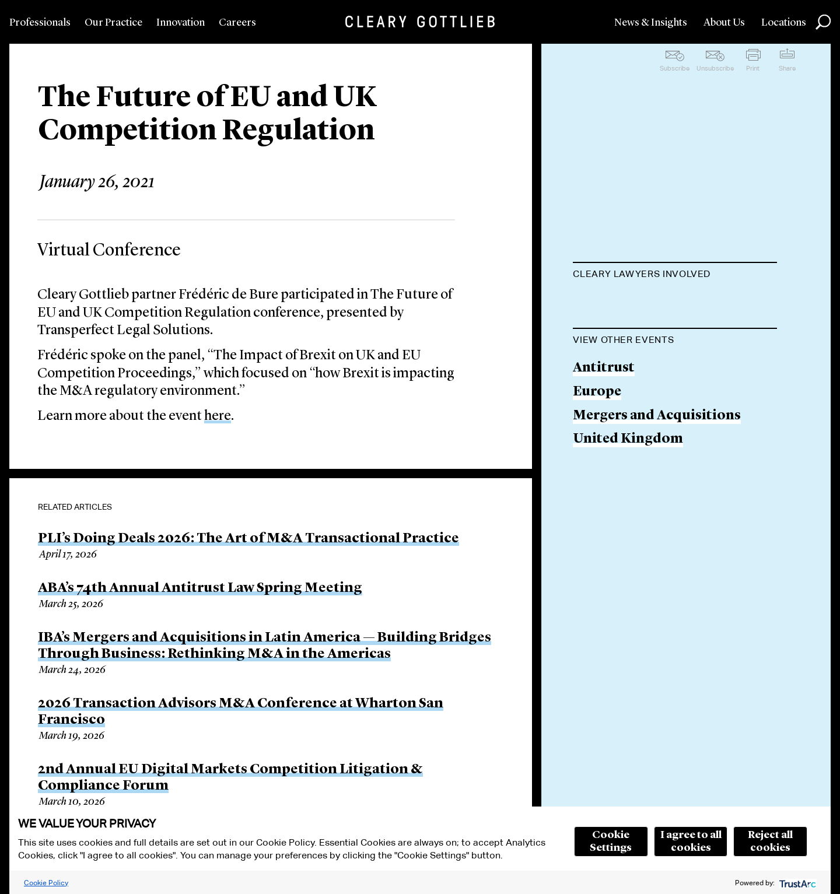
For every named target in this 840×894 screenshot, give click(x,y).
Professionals (40, 22)
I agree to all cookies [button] (691, 841)
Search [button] (823, 22)
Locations (783, 22)
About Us (724, 22)
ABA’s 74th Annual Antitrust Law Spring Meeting (200, 588)
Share (787, 68)
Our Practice (113, 22)
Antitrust (604, 427)
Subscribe (675, 68)
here (217, 416)
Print (753, 68)
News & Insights (650, 22)
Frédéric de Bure (626, 303)
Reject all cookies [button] (770, 841)
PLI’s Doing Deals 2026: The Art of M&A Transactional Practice (248, 539)
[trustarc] (796, 882)
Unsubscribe (715, 68)
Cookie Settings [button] (611, 841)
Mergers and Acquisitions (657, 474)
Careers (237, 22)
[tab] (675, 275)
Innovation (180, 22)
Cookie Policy (46, 882)
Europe (597, 451)
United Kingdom (628, 498)
